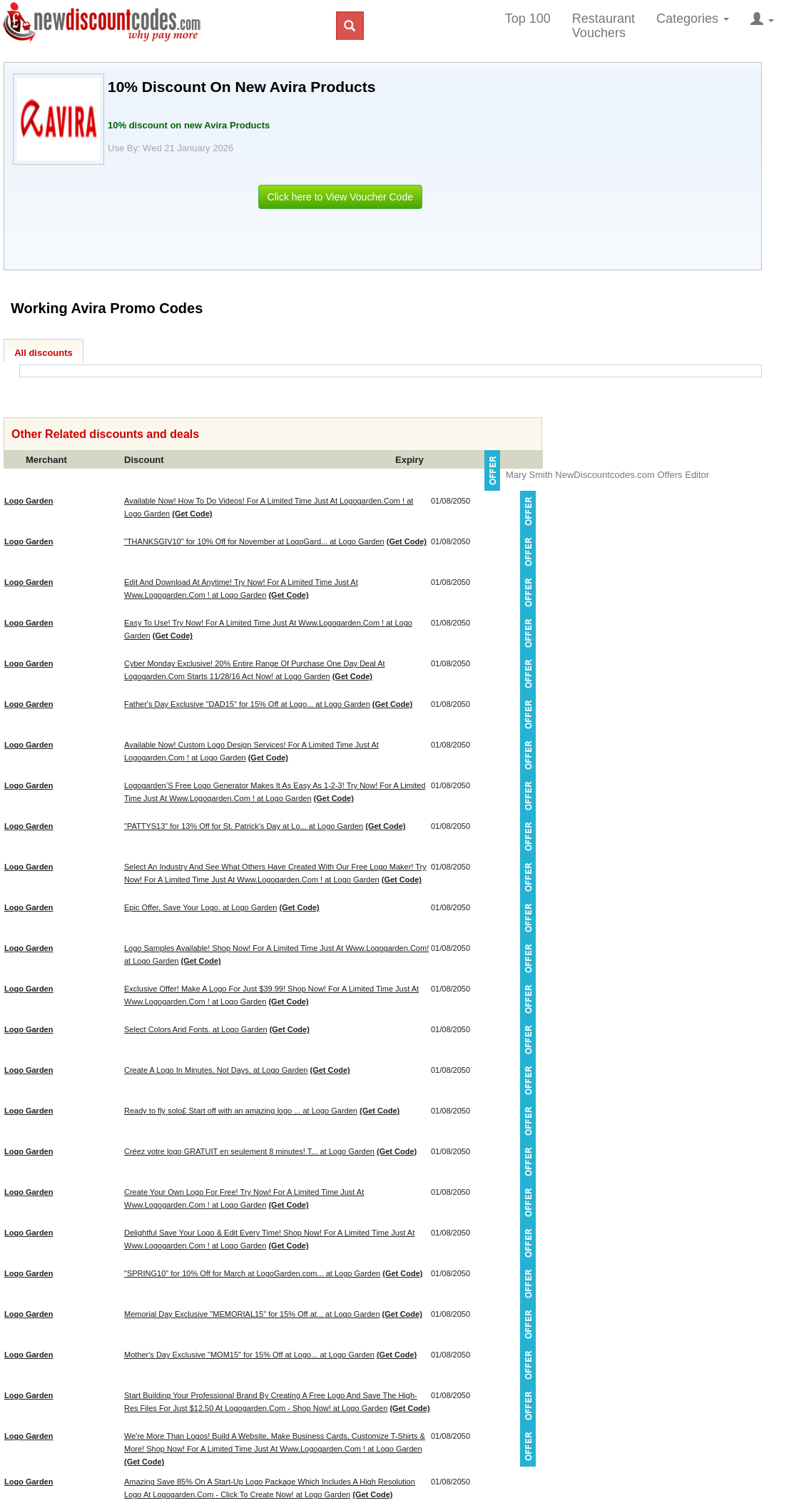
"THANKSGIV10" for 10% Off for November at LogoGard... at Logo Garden (254, 541)
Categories (692, 18)
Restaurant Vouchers (603, 25)
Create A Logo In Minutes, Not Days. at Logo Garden (215, 1070)
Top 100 (528, 18)
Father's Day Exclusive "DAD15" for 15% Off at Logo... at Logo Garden (247, 704)
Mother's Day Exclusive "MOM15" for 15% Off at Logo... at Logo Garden (249, 1354)
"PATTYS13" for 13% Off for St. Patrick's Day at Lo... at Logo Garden (243, 826)
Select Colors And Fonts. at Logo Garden (196, 1029)
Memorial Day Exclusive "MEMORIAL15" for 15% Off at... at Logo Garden (252, 1314)
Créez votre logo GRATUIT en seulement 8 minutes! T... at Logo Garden (249, 1151)
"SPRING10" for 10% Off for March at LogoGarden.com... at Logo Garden (252, 1273)
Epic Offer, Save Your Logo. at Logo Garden (200, 907)
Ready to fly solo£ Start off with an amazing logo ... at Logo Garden (240, 1110)
